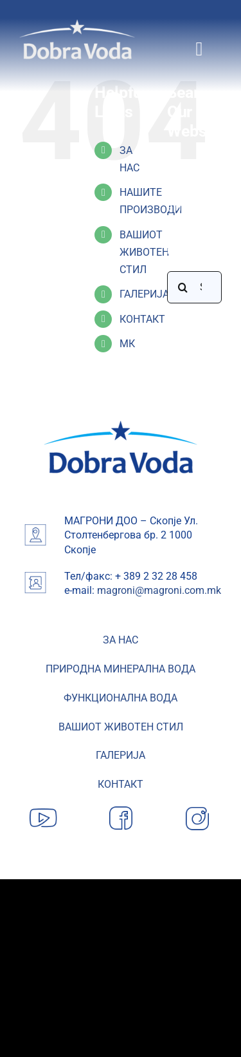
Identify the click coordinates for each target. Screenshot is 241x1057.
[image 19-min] (120, 425)
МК (127, 344)
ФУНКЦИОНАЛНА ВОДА (120, 698)
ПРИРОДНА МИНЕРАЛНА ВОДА (120, 669)
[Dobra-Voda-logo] (77, 24)
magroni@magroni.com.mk (159, 590)
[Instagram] (197, 807)
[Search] (183, 287)
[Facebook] (121, 807)
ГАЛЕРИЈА (144, 294)
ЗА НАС (120, 640)
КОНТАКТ (142, 319)
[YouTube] (44, 807)
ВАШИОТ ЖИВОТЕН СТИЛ (144, 252)
